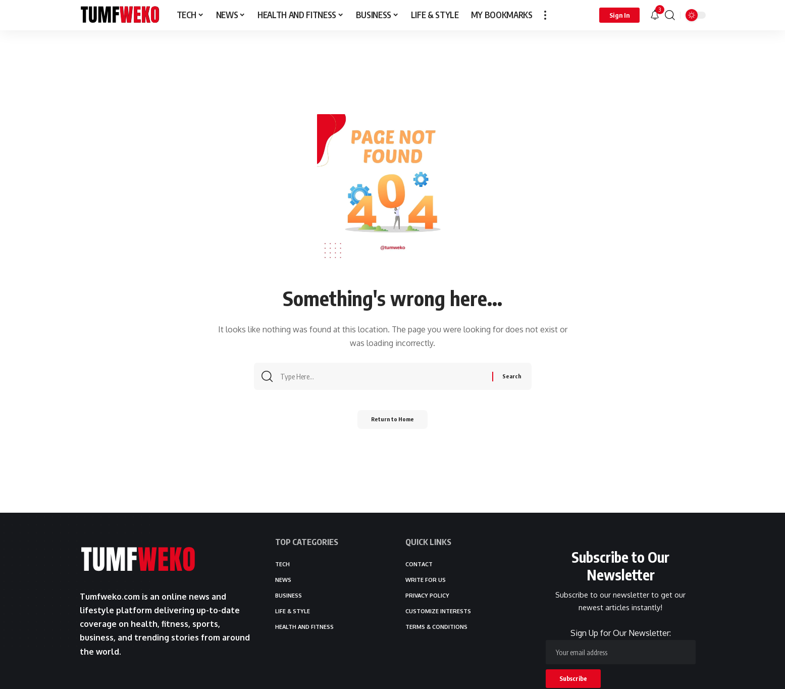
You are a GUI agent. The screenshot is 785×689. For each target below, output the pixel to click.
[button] (545, 15)
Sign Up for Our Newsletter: (621, 646)
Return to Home (392, 422)
